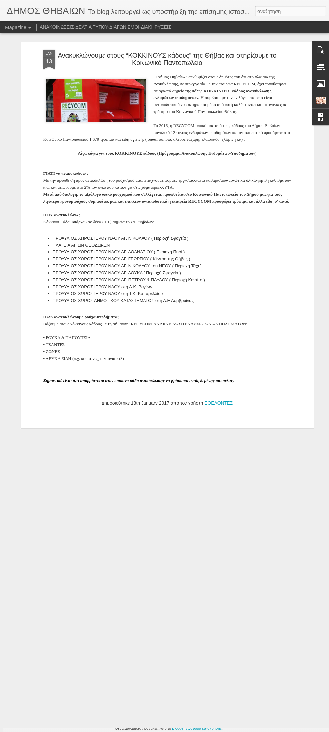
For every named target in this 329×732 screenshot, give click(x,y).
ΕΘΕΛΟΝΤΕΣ (218, 335)
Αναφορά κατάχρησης (204, 728)
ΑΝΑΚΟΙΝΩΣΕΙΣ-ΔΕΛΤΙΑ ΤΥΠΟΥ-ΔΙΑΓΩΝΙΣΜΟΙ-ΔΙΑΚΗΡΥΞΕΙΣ (105, 27)
